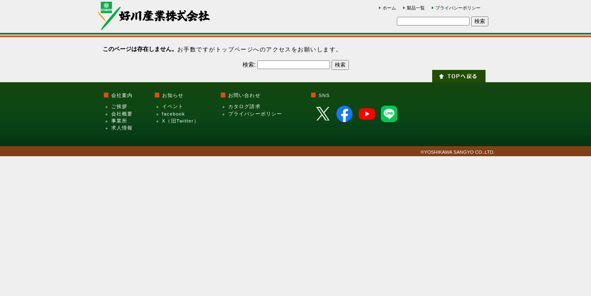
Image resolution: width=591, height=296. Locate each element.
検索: (249, 64)
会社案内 (122, 95)
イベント (173, 106)
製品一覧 (416, 7)
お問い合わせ (244, 95)
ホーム (389, 7)
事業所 (119, 120)
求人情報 (122, 127)
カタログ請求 (244, 106)
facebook (173, 113)
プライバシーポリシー (458, 7)
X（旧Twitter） (180, 120)
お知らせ (173, 95)
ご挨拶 (119, 106)
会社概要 (122, 113)
